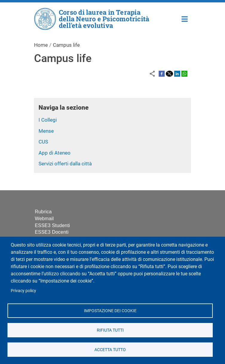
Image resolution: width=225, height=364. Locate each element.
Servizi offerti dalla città (65, 164)
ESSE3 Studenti (52, 225)
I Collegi (48, 120)
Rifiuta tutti (110, 329)
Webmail (44, 218)
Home (185, 18)
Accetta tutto (110, 349)
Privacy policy (23, 290)
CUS (43, 142)
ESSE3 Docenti (52, 232)
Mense (46, 131)
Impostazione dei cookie (110, 310)
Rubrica (43, 211)
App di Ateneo (55, 153)
